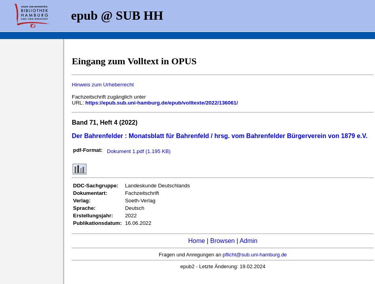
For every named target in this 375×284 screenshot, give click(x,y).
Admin (248, 240)
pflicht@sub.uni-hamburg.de (255, 255)
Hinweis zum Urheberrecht (103, 85)
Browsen (222, 240)
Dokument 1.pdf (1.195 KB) (139, 151)
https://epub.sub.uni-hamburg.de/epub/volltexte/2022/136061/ (161, 103)
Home (196, 240)
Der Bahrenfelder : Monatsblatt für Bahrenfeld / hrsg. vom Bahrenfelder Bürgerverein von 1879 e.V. (220, 136)
